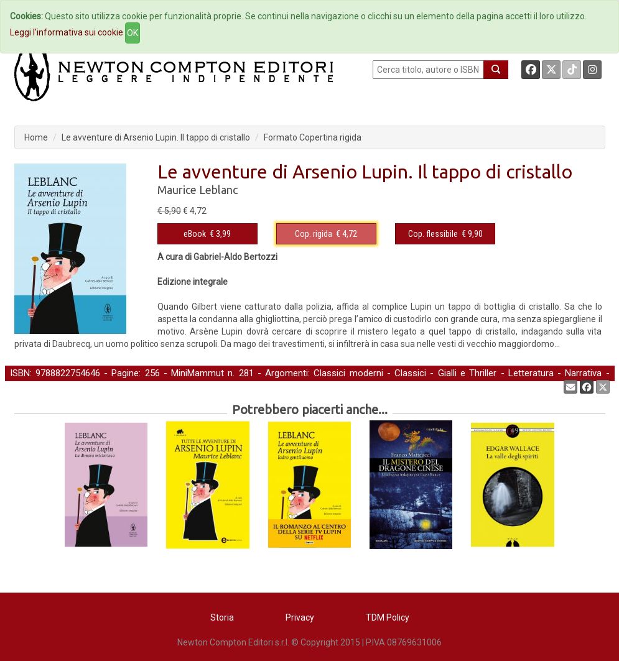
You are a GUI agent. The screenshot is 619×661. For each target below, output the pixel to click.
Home (36, 137)
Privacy (300, 617)
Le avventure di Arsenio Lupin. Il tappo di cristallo (156, 137)
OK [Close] (132, 33)
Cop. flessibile (433, 234)
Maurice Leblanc (197, 189)
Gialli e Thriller (467, 373)
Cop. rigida (313, 234)
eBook (195, 234)
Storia (222, 617)
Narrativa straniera (47, 386)
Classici (410, 373)
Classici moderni (348, 373)
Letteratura (531, 373)
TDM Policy (387, 617)
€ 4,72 (326, 234)
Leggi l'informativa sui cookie (66, 32)
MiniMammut (197, 373)
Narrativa (583, 373)
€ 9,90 (445, 234)
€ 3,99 (207, 234)
